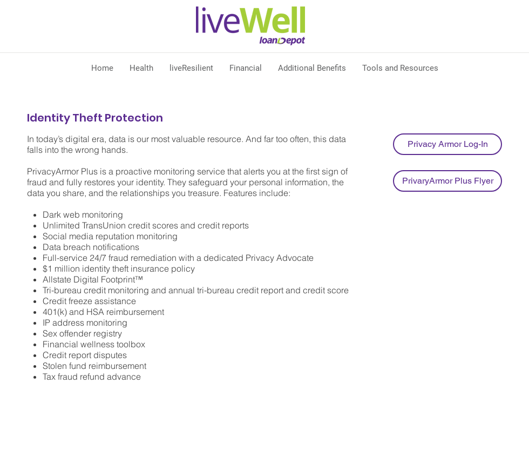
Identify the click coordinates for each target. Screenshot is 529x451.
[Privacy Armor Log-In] (447, 144)
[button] (141, 68)
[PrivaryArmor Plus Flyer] (447, 181)
